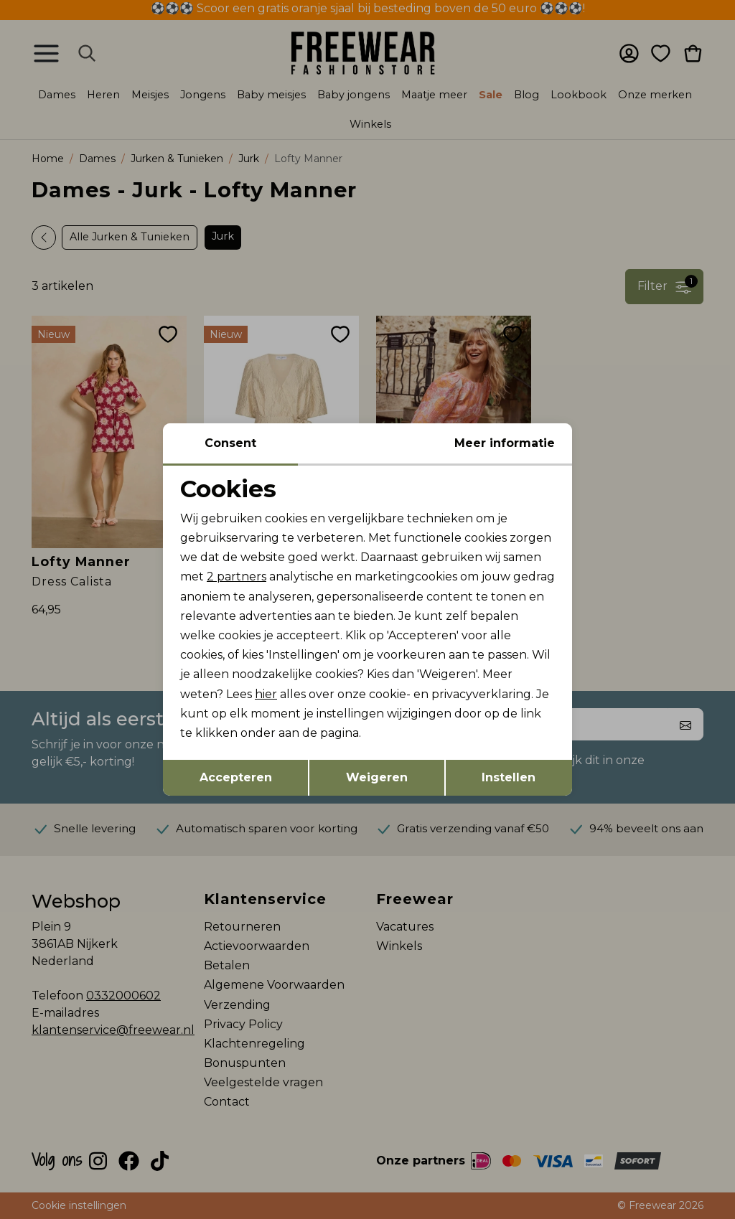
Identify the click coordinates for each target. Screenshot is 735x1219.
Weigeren (377, 777)
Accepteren (236, 777)
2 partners (236, 576)
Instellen (508, 777)
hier (266, 694)
